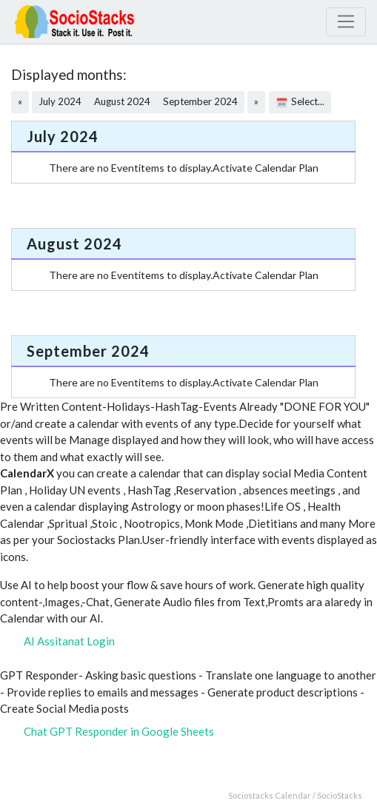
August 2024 (122, 101)
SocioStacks (339, 795)
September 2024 (200, 101)
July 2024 (60, 101)
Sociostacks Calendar (269, 795)
